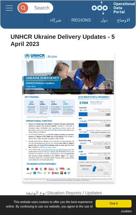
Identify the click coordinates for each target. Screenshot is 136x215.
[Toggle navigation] (9, 8)
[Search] (35, 7)
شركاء (55, 20)
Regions (81, 20)
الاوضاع (123, 20)
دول (104, 20)
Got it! (113, 203)
